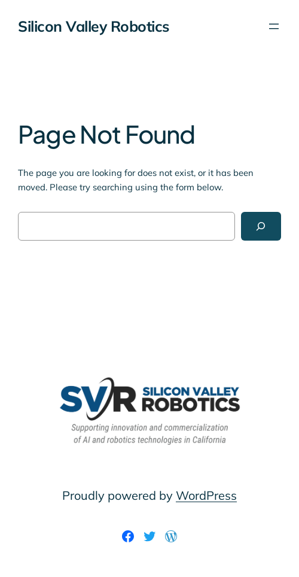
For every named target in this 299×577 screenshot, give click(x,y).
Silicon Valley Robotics (93, 26)
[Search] (261, 226)
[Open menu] (274, 26)
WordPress (206, 495)
